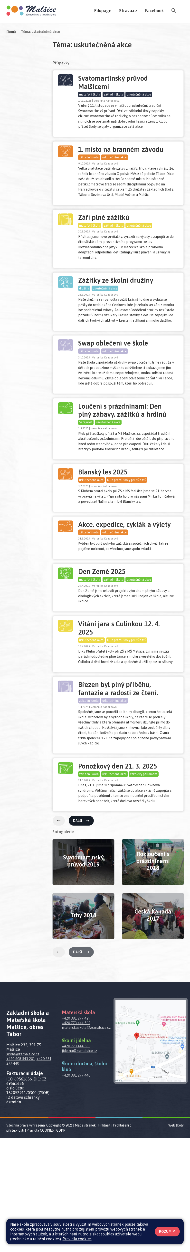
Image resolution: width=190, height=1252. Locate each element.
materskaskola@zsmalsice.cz (87, 1141)
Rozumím (167, 1231)
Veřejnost (86, 472)
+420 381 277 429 (77, 1132)
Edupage (102, 10)
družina (85, 316)
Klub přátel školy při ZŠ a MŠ (127, 540)
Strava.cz (128, 10)
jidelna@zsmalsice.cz (81, 1164)
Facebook (154, 10)
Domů (11, 32)
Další (81, 935)
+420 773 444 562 (77, 1137)
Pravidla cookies (77, 1239)
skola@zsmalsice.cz (23, 1168)
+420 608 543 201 (22, 1172)
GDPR (60, 1244)
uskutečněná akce (139, 95)
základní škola (114, 95)
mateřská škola (90, 95)
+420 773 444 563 (77, 1160)
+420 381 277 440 (27, 1174)
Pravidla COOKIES (40, 1244)
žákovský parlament (144, 878)
